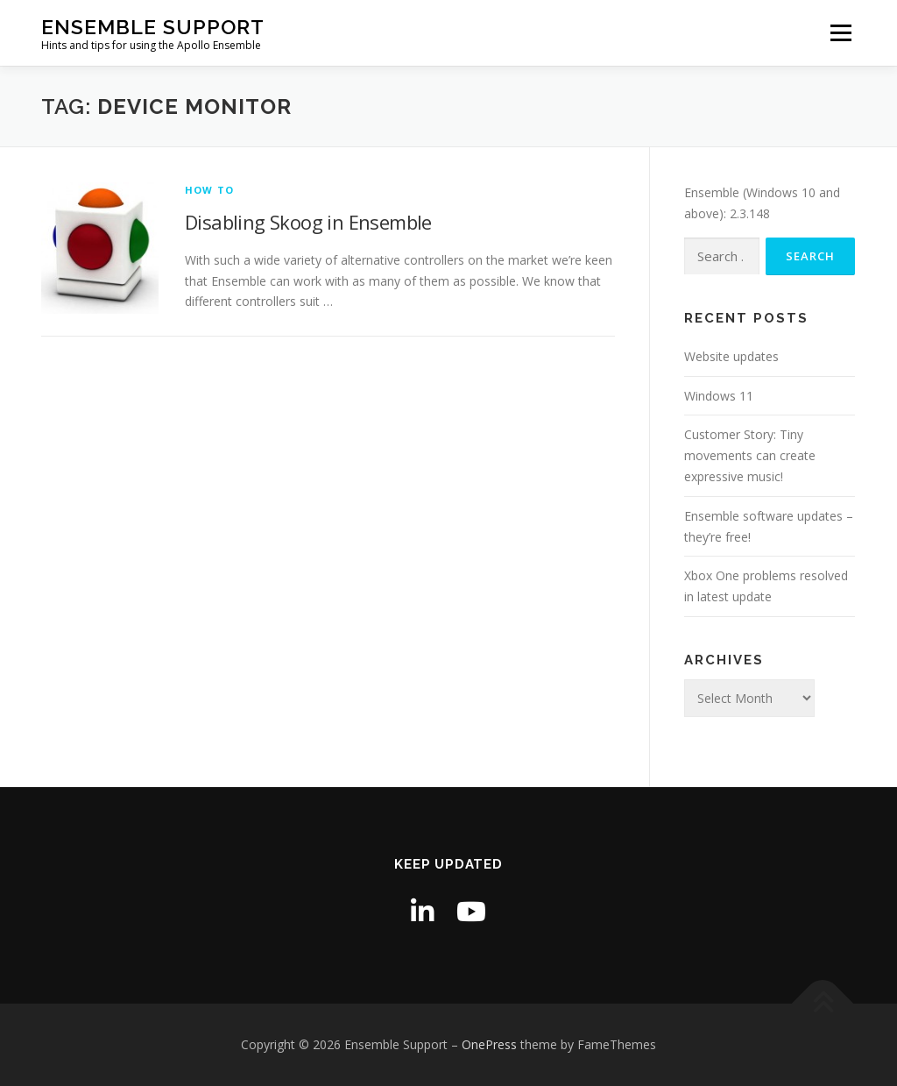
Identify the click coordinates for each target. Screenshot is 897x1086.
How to (209, 189)
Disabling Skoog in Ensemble (308, 222)
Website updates (731, 356)
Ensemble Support (153, 27)
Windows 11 (718, 395)
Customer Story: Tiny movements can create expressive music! (750, 455)
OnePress (489, 1044)
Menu (840, 33)
